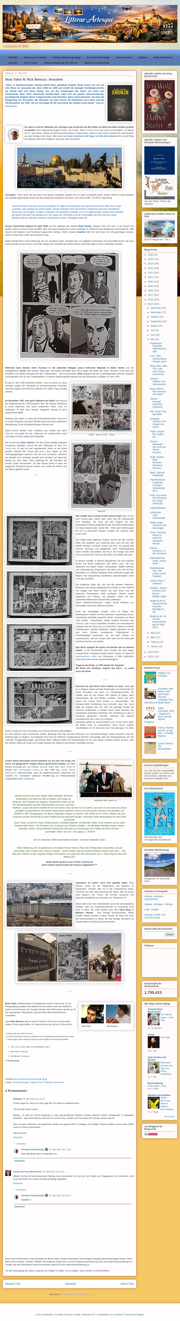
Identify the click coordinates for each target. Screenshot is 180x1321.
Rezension (29, 1033)
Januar (154, 646)
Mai (153, 339)
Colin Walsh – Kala (157, 1086)
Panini (17, 1047)
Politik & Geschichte (162, 57)
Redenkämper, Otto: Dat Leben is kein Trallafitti (158, 572)
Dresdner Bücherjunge (32, 1149)
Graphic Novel (36, 1082)
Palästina (48, 1082)
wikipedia (29, 778)
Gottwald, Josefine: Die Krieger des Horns (158, 422)
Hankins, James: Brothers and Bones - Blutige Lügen (158, 592)
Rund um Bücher (124, 57)
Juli (153, 330)
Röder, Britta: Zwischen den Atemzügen (158, 525)
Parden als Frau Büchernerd (27, 1171)
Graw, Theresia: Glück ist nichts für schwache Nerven (158, 538)
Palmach (10, 433)
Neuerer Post (12, 1283)
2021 (151, 277)
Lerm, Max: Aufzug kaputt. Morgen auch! (158, 359)
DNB (12, 1047)
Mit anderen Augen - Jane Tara (166, 1017)
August (154, 326)
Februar (155, 642)
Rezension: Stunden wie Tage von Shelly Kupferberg (166, 1068)
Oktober (155, 316)
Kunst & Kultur (30, 63)
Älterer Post (127, 1283)
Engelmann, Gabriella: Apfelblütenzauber (158, 347)
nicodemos (118, 1314)
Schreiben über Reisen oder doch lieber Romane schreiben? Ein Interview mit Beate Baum (158, 695)
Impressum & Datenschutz (96, 63)
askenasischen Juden (86, 656)
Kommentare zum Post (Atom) (75, 1294)
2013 (151, 656)
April (153, 633)
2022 (151, 272)
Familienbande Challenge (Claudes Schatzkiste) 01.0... (157, 485)
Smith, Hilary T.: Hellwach (158, 582)
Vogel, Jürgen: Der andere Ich (157, 434)
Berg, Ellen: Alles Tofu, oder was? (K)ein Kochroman (158, 370)
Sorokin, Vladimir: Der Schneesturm (158, 381)
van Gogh (165, 1037)
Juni (153, 335)
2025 (151, 259)
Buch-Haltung (155, 1083)
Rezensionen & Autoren (35, 57)
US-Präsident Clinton (28, 770)
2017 (151, 295)
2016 (151, 299)
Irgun (101, 626)
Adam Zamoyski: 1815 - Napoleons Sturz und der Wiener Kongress (159, 715)
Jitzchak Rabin (47, 767)
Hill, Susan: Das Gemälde (158, 412)
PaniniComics (93, 130)
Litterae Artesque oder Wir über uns (61, 63)
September (156, 321)
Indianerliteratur (158, 508)
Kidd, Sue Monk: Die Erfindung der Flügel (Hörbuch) (158, 499)
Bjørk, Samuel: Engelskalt (157, 474)
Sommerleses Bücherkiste (155, 1010)
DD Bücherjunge (20, 1082)
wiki (115, 800)
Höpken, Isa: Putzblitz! (164, 674)
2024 (151, 263)
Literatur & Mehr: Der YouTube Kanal (155, 916)
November (156, 312)
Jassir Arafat (66, 767)
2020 (151, 281)
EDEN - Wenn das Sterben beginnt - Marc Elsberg (166, 1103)
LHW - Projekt (151, 909)
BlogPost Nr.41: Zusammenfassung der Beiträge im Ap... (158, 606)
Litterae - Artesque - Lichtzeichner (154, 897)
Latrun (48, 451)
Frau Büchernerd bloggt (98, 57)
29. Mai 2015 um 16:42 (33, 1099)
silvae (151, 1034)
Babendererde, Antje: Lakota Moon (158, 561)
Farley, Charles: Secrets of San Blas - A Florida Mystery (166, 731)
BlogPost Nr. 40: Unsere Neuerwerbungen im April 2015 (158, 622)
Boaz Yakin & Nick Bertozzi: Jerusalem (158, 391)
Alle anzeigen (169, 1117)
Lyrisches (13, 63)
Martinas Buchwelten (159, 1095)
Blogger (140, 1314)
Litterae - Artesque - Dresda (158, 904)
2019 (151, 286)
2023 (151, 268)
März (153, 637)
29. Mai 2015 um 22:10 (60, 1195)
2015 (151, 304)
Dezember (156, 308)
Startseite (13, 57)
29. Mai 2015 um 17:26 (60, 1149)
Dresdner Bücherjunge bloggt (67, 57)
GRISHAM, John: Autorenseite (157, 515)
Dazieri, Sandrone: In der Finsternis (158, 551)
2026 (151, 254)
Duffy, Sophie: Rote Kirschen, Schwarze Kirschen (157, 462)
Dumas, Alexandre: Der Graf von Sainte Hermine (158, 447)
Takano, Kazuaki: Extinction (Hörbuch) (156, 402)
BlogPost (142, 57)
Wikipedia (24, 1051)
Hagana (93, 623)
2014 (151, 652)
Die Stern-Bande (108, 136)
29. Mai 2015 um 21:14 (53, 1171)
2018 (151, 290)
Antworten (18, 1137)
